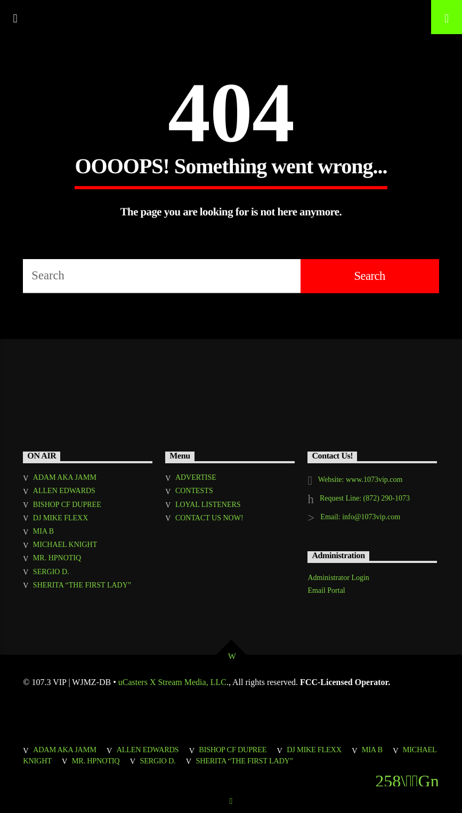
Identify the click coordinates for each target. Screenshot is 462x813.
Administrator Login (338, 578)
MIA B (43, 531)
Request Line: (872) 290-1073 (365, 498)
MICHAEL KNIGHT (65, 545)
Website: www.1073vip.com (360, 480)
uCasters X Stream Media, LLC (172, 682)
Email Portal (326, 590)
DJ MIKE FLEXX (60, 518)
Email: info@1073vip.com (360, 517)
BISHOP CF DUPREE (67, 505)
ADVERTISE (195, 477)
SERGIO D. (51, 572)
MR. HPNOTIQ (57, 558)
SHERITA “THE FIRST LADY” (82, 585)
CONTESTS (194, 491)
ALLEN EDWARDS (64, 491)
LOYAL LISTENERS (208, 505)
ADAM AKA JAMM (64, 477)
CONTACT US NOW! (209, 518)
